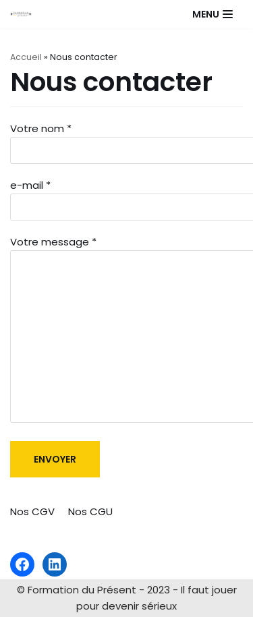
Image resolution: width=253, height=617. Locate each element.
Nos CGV (32, 511)
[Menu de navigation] (212, 14)
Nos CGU (90, 511)
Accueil (26, 57)
